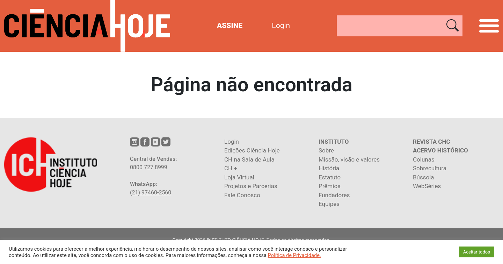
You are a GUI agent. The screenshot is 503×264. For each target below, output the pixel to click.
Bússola (423, 177)
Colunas (424, 159)
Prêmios (330, 186)
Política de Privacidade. (294, 255)
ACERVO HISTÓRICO (440, 150)
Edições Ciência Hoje (252, 150)
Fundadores (334, 195)
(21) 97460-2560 (150, 192)
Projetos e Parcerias (250, 186)
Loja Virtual (239, 177)
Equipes (329, 203)
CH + (230, 168)
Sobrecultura (429, 168)
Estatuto (330, 177)
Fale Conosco (242, 195)
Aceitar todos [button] (476, 252)
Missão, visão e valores (349, 159)
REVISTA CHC (431, 141)
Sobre (326, 150)
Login (281, 25)
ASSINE (229, 25)
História (329, 168)
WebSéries (427, 186)
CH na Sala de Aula (249, 159)
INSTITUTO (334, 141)
